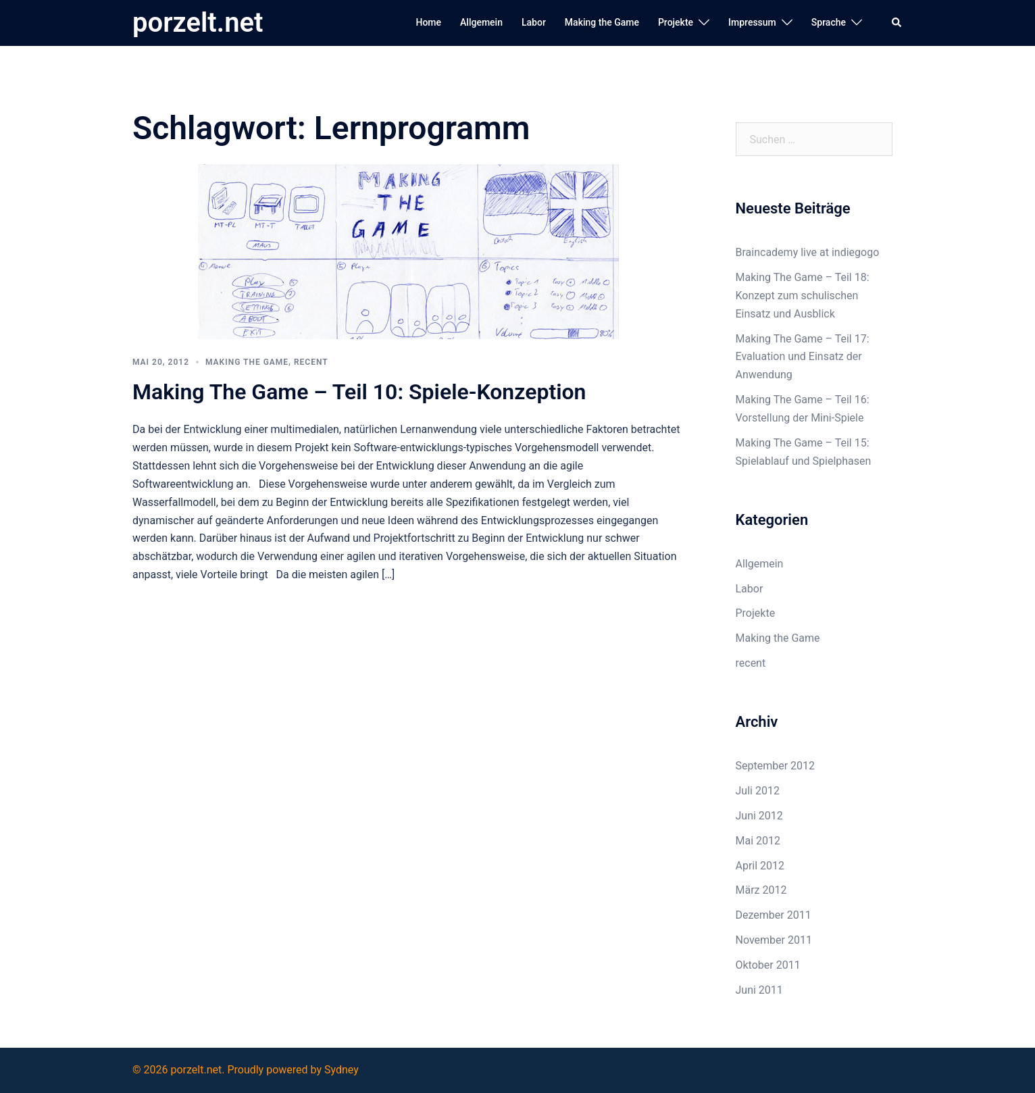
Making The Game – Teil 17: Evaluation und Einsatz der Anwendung (802, 357)
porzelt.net (197, 23)
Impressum (752, 22)
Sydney (341, 1069)
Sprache (828, 22)
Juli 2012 (758, 790)
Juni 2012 (759, 815)
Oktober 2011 (768, 965)
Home (428, 22)
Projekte (675, 22)
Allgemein (481, 22)
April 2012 (760, 865)
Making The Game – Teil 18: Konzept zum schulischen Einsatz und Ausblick (802, 295)
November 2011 (774, 940)
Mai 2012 (758, 840)
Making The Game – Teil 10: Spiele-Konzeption (359, 392)
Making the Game (602, 22)
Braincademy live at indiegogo (808, 252)
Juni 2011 (759, 990)
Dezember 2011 (773, 915)
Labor (534, 22)
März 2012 (761, 890)
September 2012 (775, 765)
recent (311, 362)
